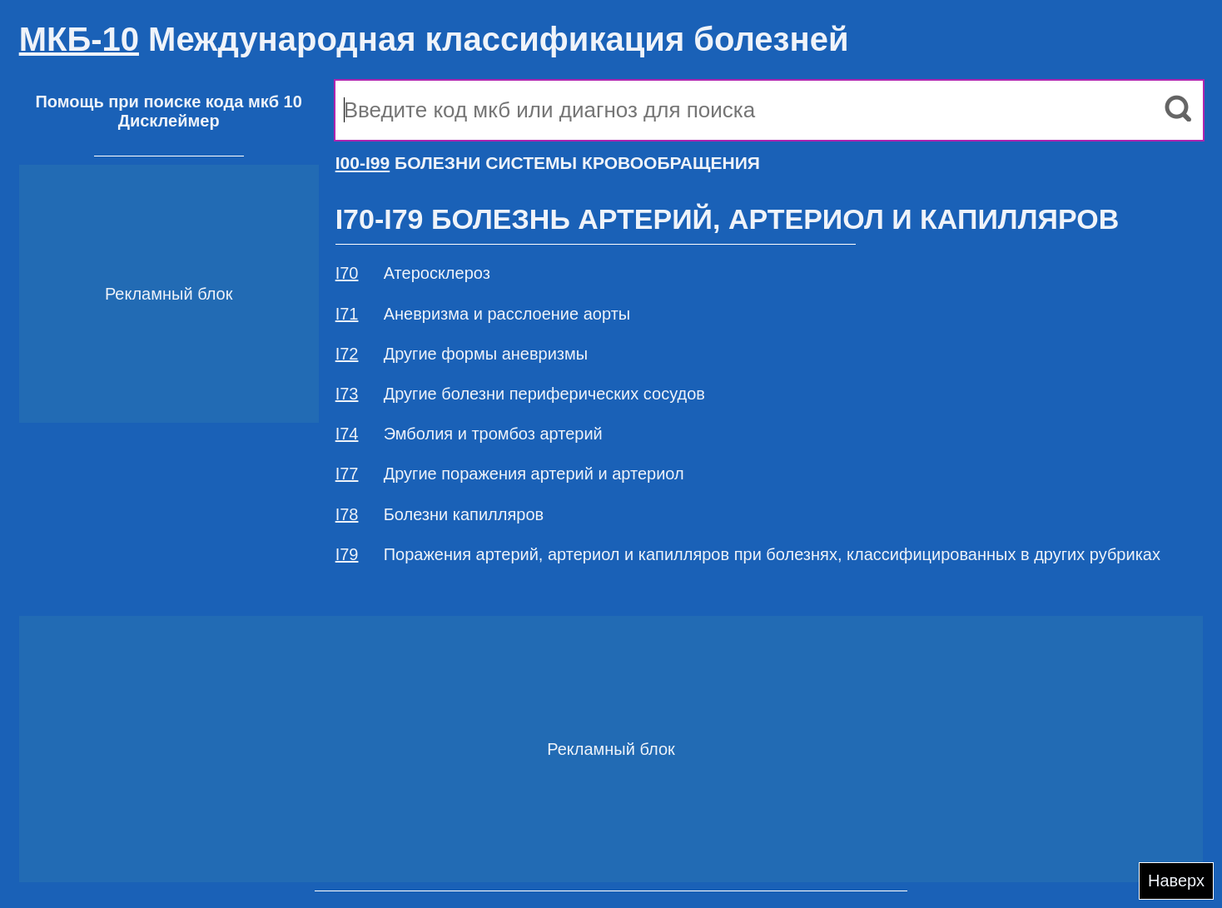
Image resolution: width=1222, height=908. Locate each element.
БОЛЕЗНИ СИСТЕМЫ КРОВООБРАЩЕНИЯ (547, 162)
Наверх (1176, 880)
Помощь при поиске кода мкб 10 (168, 101)
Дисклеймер (169, 121)
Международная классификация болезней (434, 39)
